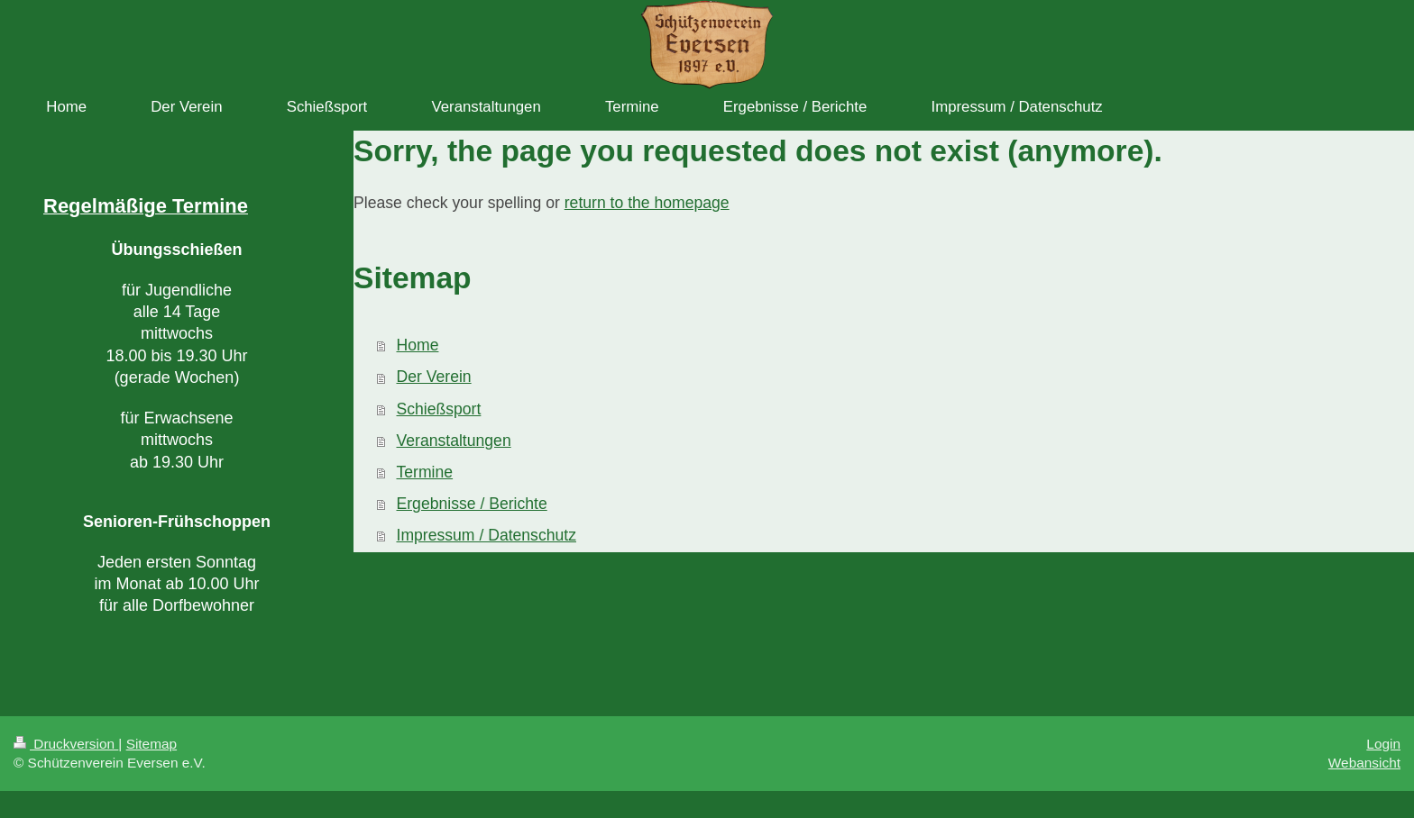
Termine (425, 472)
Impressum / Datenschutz (486, 535)
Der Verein (434, 377)
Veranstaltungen (454, 441)
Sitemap (151, 743)
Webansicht (1364, 762)
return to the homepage (647, 203)
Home (418, 345)
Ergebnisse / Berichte (472, 504)
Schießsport (439, 409)
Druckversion (66, 743)
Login (1383, 743)
